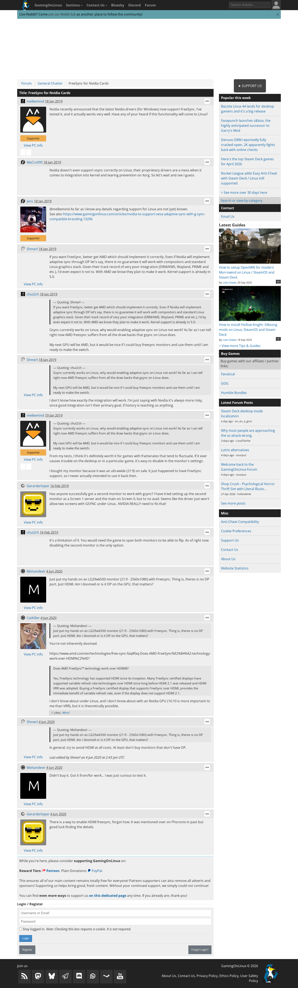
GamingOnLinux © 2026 (239, 966)
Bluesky (117, 5)
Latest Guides (232, 224)
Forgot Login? (199, 949)
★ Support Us (250, 86)
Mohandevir (36, 571)
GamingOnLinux (48, 5)
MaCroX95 (35, 162)
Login (25, 938)
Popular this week (236, 98)
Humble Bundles (234, 392)
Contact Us (97, 5)
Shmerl (32, 249)
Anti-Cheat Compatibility (240, 521)
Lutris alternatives (235, 450)
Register (27, 949)
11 (278, 281)
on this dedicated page (107, 895)
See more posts (233, 503)
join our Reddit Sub (62, 14)
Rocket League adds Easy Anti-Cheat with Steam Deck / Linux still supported (249, 178)
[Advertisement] (149, 49)
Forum (150, 5)
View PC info (33, 145)
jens (30, 201)
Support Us (230, 540)
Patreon (51, 870)
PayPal (95, 870)
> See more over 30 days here (244, 192)
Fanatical (228, 374)
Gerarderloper (38, 486)
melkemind (35, 101)
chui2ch (33, 294)
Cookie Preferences (236, 531)
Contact (227, 208)
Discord (134, 5)
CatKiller (33, 618)
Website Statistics (235, 568)
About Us (228, 559)
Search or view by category (241, 200)
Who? (66, 713)
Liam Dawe (229, 282)
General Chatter (50, 83)
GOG (224, 383)
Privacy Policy (207, 976)
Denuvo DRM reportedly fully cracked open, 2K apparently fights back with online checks (248, 145)
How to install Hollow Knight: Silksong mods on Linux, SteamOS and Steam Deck (250, 327)
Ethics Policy (229, 976)
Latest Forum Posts (237, 402)
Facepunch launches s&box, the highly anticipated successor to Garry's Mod (245, 125)
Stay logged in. (75, 929)
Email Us (227, 216)
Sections (74, 5)
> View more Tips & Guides (240, 345)
